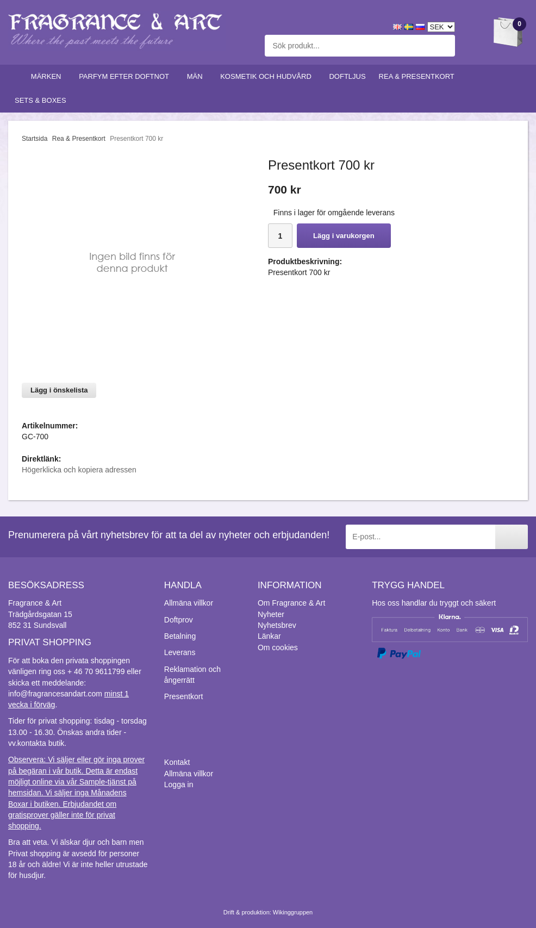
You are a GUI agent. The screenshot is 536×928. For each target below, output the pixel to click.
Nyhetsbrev (277, 625)
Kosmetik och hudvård (268, 76)
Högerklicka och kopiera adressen (79, 469)
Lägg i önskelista (59, 390)
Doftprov (178, 619)
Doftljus (347, 76)
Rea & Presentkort (419, 76)
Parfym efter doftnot (126, 76)
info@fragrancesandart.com (55, 693)
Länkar (269, 636)
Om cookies (278, 647)
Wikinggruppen (293, 912)
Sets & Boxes (43, 100)
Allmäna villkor (188, 603)
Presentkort (183, 696)
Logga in (179, 784)
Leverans (180, 652)
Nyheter (271, 614)
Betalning (180, 636)
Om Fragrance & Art (291, 603)
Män (197, 76)
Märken (48, 76)
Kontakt (177, 762)
